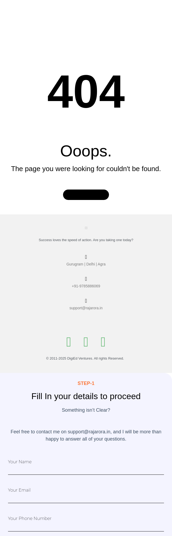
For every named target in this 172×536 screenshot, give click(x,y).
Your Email (19, 490)
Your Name (20, 462)
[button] (86, 227)
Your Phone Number (30, 518)
